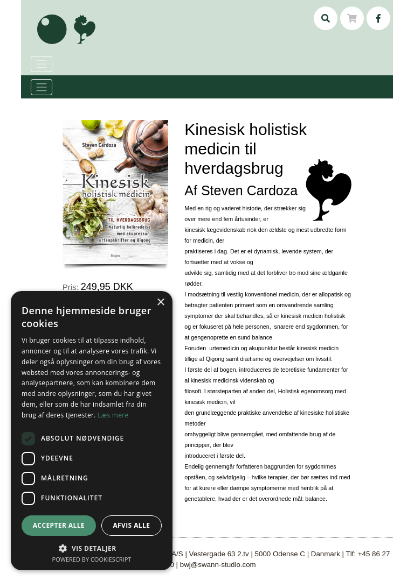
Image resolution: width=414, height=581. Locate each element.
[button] (92, 548)
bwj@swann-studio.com (218, 565)
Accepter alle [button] (59, 525)
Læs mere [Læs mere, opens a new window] (113, 415)
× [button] (160, 303)
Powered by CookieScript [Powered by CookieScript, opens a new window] (92, 559)
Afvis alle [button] (131, 525)
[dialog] (91, 430)
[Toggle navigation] (41, 87)
